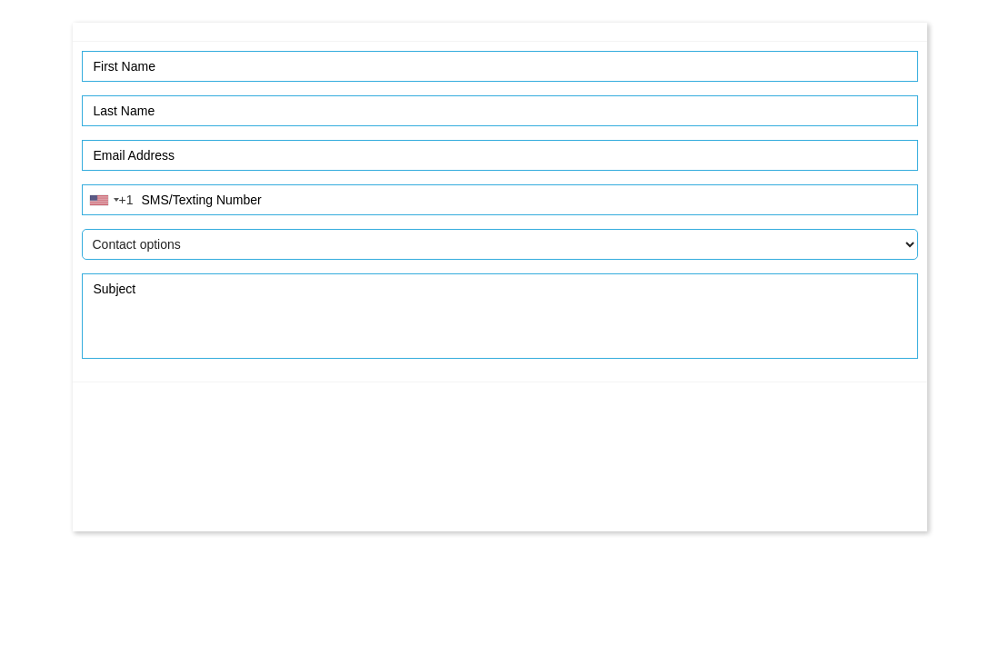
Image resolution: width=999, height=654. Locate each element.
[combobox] (111, 199)
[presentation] (499, 466)
